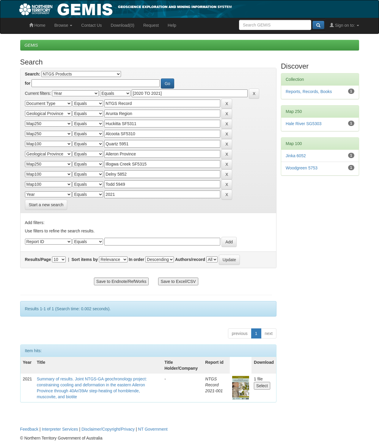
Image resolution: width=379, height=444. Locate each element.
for (28, 83)
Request (151, 25)
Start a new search (46, 204)
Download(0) (122, 25)
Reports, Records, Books (309, 91)
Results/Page (38, 259)
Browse (63, 25)
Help (172, 25)
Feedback (29, 429)
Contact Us (91, 25)
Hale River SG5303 (304, 123)
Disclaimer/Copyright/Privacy (108, 429)
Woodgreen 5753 (301, 168)
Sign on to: (344, 25)
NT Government (152, 429)
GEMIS (31, 45)
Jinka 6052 (296, 155)
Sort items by (85, 259)
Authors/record (190, 259)
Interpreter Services (60, 429)
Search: (32, 74)
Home (37, 25)
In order (136, 259)
